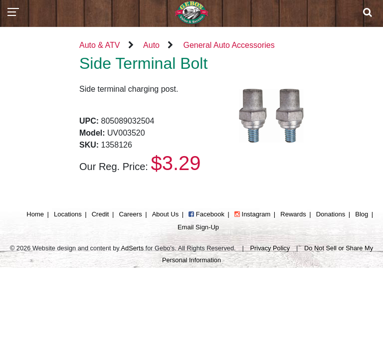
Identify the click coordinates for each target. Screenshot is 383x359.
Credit (100, 214)
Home (35, 214)
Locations (68, 214)
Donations (331, 214)
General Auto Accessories (228, 45)
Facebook (206, 214)
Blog (361, 214)
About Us (165, 214)
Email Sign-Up (198, 227)
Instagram (252, 214)
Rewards (293, 214)
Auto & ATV (99, 45)
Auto (151, 45)
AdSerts (132, 248)
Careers (130, 214)
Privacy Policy (270, 248)
